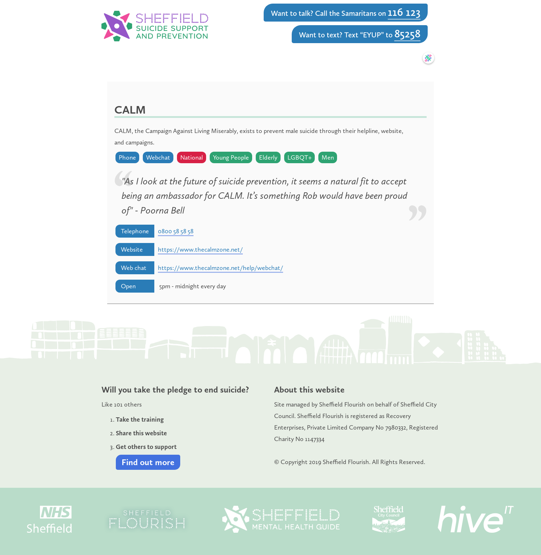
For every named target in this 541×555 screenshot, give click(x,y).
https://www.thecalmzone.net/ (200, 249)
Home (122, 58)
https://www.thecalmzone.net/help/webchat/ (220, 268)
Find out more (148, 462)
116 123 (404, 12)
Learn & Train (209, 58)
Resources (327, 58)
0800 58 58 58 (176, 231)
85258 (407, 33)
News (362, 58)
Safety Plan (400, 58)
